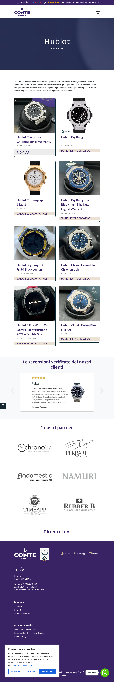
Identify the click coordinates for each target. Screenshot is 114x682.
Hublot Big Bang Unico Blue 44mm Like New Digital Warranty (76, 204)
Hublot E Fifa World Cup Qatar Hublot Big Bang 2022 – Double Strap (33, 329)
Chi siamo (18, 606)
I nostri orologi (20, 636)
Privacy (63, 675)
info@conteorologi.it (28, 587)
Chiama (65, 553)
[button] (106, 390)
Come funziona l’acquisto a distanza (29, 633)
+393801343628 (29, 584)
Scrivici (93, 553)
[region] (32, 661)
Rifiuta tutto (31, 672)
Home (53, 48)
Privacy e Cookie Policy (23, 665)
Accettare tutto (47, 672)
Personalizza (15, 672)
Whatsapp (79, 553)
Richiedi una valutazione (24, 630)
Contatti (17, 610)
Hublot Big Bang (72, 137)
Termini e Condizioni (22, 613)
